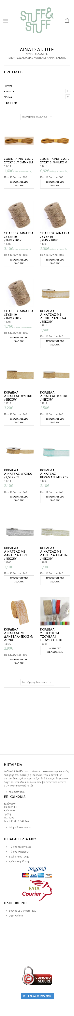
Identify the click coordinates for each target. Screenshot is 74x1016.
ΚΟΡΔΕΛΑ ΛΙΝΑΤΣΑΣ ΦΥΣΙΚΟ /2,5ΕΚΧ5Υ (18, 473)
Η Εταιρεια (13, 764)
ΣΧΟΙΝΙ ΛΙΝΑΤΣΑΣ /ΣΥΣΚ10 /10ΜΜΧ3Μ (19, 160)
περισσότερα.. (17, 792)
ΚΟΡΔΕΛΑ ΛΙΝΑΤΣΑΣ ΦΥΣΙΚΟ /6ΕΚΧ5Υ (18, 396)
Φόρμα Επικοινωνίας (20, 827)
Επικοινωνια (15, 797)
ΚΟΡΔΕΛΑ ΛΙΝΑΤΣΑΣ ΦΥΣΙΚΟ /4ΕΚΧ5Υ (54, 396)
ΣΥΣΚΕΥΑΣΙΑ (24, 57)
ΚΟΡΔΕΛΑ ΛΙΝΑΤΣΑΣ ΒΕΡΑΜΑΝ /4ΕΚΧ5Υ (54, 473)
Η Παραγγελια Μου (20, 839)
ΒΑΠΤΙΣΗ (9, 91)
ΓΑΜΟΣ (8, 85)
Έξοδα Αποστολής (19, 856)
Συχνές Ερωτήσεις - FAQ (23, 910)
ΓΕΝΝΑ (8, 97)
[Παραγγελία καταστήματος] (37, 117)
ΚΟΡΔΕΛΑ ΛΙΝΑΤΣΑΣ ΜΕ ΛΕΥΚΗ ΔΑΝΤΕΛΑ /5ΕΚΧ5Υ (53, 316)
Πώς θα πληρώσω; (19, 851)
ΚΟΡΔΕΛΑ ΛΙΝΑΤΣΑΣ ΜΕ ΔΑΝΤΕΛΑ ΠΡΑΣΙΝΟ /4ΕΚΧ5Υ (55, 553)
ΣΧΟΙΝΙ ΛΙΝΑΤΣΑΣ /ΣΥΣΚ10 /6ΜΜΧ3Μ (55, 160)
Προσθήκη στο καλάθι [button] (19, 183)
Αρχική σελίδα (35, 53)
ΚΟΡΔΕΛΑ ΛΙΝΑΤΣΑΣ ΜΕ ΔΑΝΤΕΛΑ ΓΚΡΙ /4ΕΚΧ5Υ (15, 553)
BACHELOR (10, 103)
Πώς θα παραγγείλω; (20, 847)
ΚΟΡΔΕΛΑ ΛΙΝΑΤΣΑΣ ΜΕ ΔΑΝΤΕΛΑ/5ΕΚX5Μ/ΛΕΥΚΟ (19, 635)
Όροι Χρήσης (16, 915)
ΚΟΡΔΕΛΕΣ (40, 57)
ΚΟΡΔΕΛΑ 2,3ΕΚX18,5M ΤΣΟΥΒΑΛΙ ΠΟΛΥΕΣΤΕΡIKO (52, 635)
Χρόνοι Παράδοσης (19, 861)
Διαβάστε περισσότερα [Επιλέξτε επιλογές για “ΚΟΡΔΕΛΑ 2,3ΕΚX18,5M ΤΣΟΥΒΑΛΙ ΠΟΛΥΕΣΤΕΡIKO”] (55, 650)
